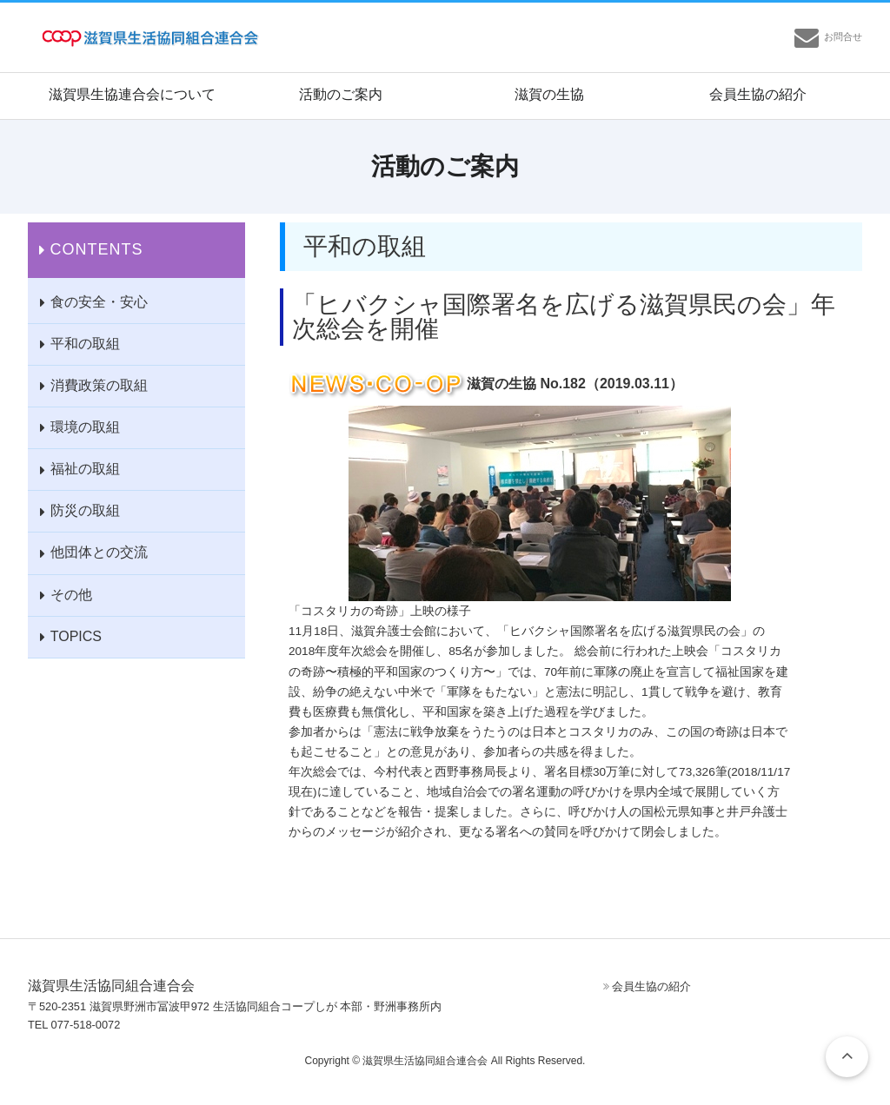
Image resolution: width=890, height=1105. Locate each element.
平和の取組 (85, 343)
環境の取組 (85, 427)
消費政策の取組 (99, 385)
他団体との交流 (99, 552)
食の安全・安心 (99, 301)
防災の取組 (85, 510)
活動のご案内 (340, 94)
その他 (71, 594)
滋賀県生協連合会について (132, 94)
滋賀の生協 (549, 94)
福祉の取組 (85, 468)
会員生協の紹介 (758, 94)
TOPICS (76, 636)
